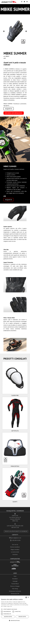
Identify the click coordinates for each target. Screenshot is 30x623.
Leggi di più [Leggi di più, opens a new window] (9, 606)
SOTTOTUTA (15, 431)
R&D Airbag (15, 588)
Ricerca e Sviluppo (15, 586)
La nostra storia (15, 552)
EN (27, 1)
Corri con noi (15, 544)
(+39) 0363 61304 (16, 540)
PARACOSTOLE (15, 466)
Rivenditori (15, 578)
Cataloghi (15, 581)
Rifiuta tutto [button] (22, 616)
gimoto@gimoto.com (16, 538)
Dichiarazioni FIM (15, 593)
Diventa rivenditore (15, 547)
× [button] (28, 597)
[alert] (15, 609)
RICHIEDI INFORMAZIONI (13, 113)
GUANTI (15, 502)
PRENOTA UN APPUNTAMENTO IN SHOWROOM (16, 531)
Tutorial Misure (15, 583)
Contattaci (15, 554)
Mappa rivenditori (15, 549)
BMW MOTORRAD (15, 565)
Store (15, 576)
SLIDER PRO (15, 395)
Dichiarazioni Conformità (15, 591)
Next (26, 31)
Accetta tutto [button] (8, 616)
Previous (4, 31)
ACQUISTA (8, 109)
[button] (15, 620)
